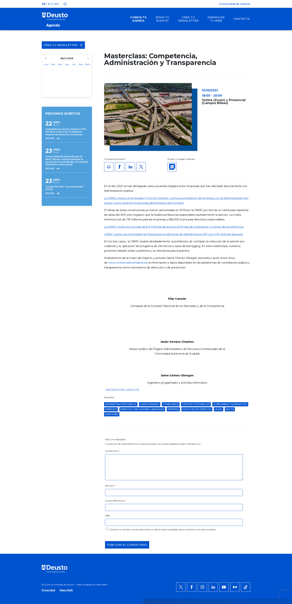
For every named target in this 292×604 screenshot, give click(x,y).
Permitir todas (242, 478)
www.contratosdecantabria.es (127, 262)
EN (57, 4)
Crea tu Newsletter (63, 45)
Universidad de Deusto (234, 4)
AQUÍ (92, 492)
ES (44, 4)
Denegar (238, 490)
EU (50, 4)
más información (160, 488)
